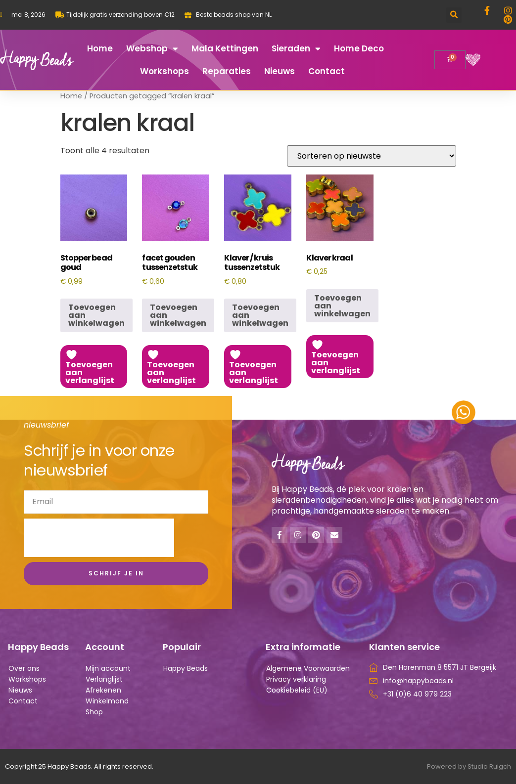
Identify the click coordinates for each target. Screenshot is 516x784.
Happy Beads (185, 668)
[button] (454, 15)
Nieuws (279, 71)
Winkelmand (107, 701)
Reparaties (226, 71)
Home (100, 48)
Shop (94, 712)
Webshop (152, 49)
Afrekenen (103, 690)
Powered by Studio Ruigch (469, 766)
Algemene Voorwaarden (308, 668)
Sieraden (296, 49)
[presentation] (99, 538)
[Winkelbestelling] (371, 156)
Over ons (24, 668)
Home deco (359, 48)
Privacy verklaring (296, 679)
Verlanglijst (104, 679)
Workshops (164, 71)
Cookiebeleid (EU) (297, 690)
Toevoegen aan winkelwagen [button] (96, 315)
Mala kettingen (224, 48)
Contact (326, 71)
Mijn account (108, 668)
